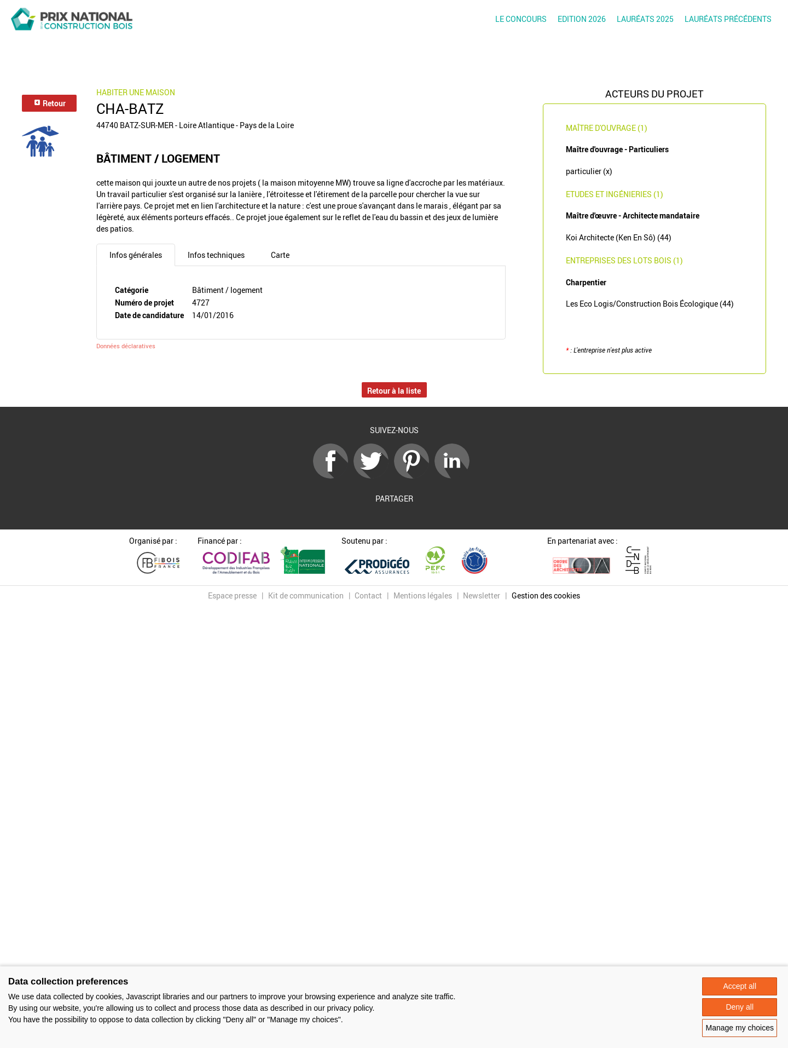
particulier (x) (589, 171)
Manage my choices (739, 1027)
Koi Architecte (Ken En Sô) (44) (618, 237)
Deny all (740, 1007)
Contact (368, 595)
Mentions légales (422, 595)
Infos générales (135, 255)
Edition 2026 (582, 19)
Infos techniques (216, 255)
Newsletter (481, 595)
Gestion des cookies (546, 595)
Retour (49, 103)
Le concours (521, 19)
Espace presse (232, 595)
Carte (280, 255)
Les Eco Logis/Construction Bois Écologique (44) (650, 303)
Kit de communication (306, 595)
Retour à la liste (394, 390)
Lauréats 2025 (645, 19)
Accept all (739, 986)
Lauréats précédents (728, 19)
